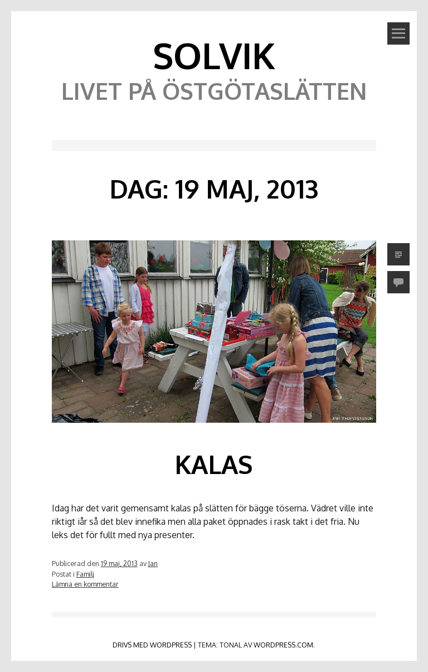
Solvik (214, 55)
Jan (153, 563)
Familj (85, 573)
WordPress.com (283, 644)
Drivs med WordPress (152, 644)
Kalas (213, 464)
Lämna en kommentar (85, 583)
